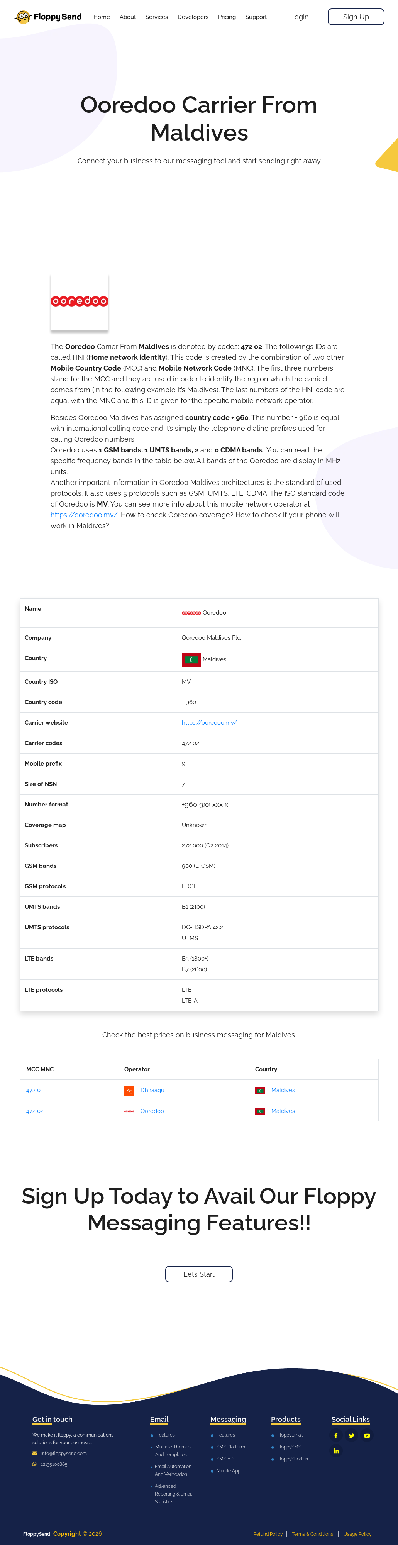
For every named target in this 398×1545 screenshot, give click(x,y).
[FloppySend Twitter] (351, 1435)
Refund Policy (268, 1534)
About (128, 17)
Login (299, 17)
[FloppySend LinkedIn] (336, 1450)
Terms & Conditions (312, 1534)
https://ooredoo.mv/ (84, 515)
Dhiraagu (144, 1091)
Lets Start (199, 1274)
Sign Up (356, 17)
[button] (157, 17)
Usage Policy (358, 1534)
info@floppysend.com (64, 1453)
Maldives (275, 1090)
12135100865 (54, 1464)
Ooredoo (144, 1111)
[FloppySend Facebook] (336, 1435)
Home (101, 17)
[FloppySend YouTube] (367, 1435)
